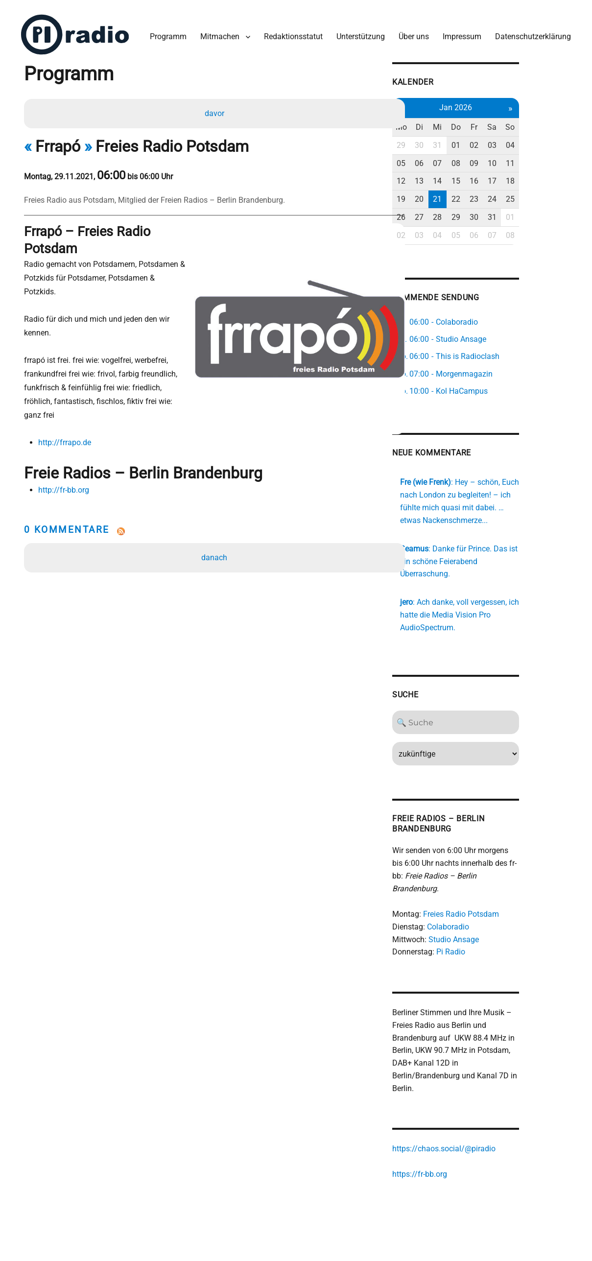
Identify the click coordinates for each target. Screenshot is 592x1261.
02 (517, 141)
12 (440, 177)
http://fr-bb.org (65, 447)
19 (440, 195)
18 (555, 177)
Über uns (411, 33)
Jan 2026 (497, 103)
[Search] (497, 719)
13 (459, 177)
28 (478, 213)
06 (459, 159)
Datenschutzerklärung (530, 33)
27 (459, 213)
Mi (478, 123)
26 (440, 213)
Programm (165, 33)
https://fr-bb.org (457, 1159)
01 (498, 141)
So (555, 123)
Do (498, 123)
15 (498, 177)
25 (555, 195)
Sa (536, 123)
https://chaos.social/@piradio (482, 1134)
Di (459, 123)
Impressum (459, 33)
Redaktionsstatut (290, 33)
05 (440, 159)
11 (555, 159)
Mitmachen (217, 33)
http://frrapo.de (66, 399)
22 (498, 195)
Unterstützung (358, 33)
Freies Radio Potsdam (499, 898)
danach (215, 515)
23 (517, 195)
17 (536, 177)
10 (536, 159)
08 (498, 159)
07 (478, 159)
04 (555, 141)
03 (536, 141)
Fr (517, 123)
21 (478, 195)
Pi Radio (488, 936)
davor (215, 111)
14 (478, 177)
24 (536, 195)
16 (517, 177)
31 (478, 141)
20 (459, 195)
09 (517, 159)
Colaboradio (486, 910)
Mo (440, 123)
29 (440, 141)
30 (459, 141)
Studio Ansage (492, 923)
